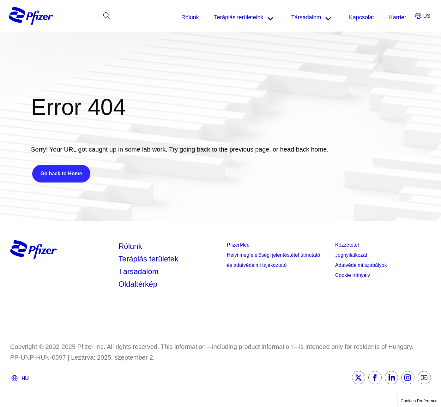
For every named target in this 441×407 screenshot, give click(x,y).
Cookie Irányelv (352, 275)
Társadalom (138, 271)
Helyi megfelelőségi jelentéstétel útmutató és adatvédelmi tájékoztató (273, 260)
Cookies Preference (419, 400)
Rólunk (130, 246)
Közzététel (347, 245)
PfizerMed (238, 245)
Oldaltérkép (137, 284)
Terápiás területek (148, 258)
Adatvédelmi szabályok (361, 265)
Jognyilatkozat (351, 255)
